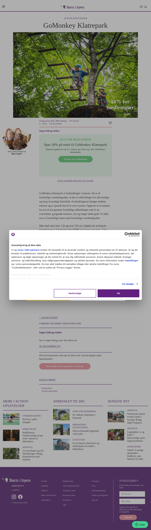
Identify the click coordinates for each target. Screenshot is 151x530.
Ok (118, 293)
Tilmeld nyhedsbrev (97, 300)
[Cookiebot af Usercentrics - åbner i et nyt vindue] (127, 234)
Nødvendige (75, 293)
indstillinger (131, 260)
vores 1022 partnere (28, 250)
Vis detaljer (128, 284)
